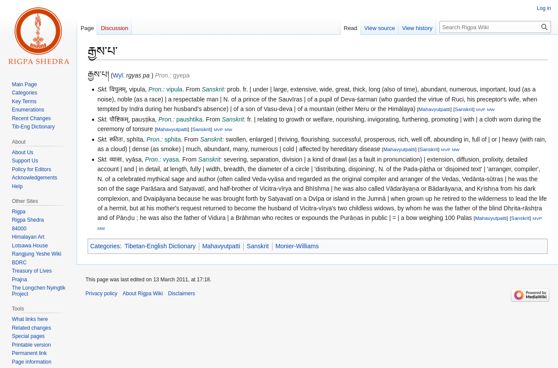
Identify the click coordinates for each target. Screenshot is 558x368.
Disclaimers (181, 293)
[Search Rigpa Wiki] (495, 27)
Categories (105, 246)
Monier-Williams (297, 246)
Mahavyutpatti (434, 109)
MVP (480, 109)
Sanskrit (464, 109)
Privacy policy (101, 293)
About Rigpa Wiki (142, 293)
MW (490, 109)
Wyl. (119, 75)
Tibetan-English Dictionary (160, 246)
